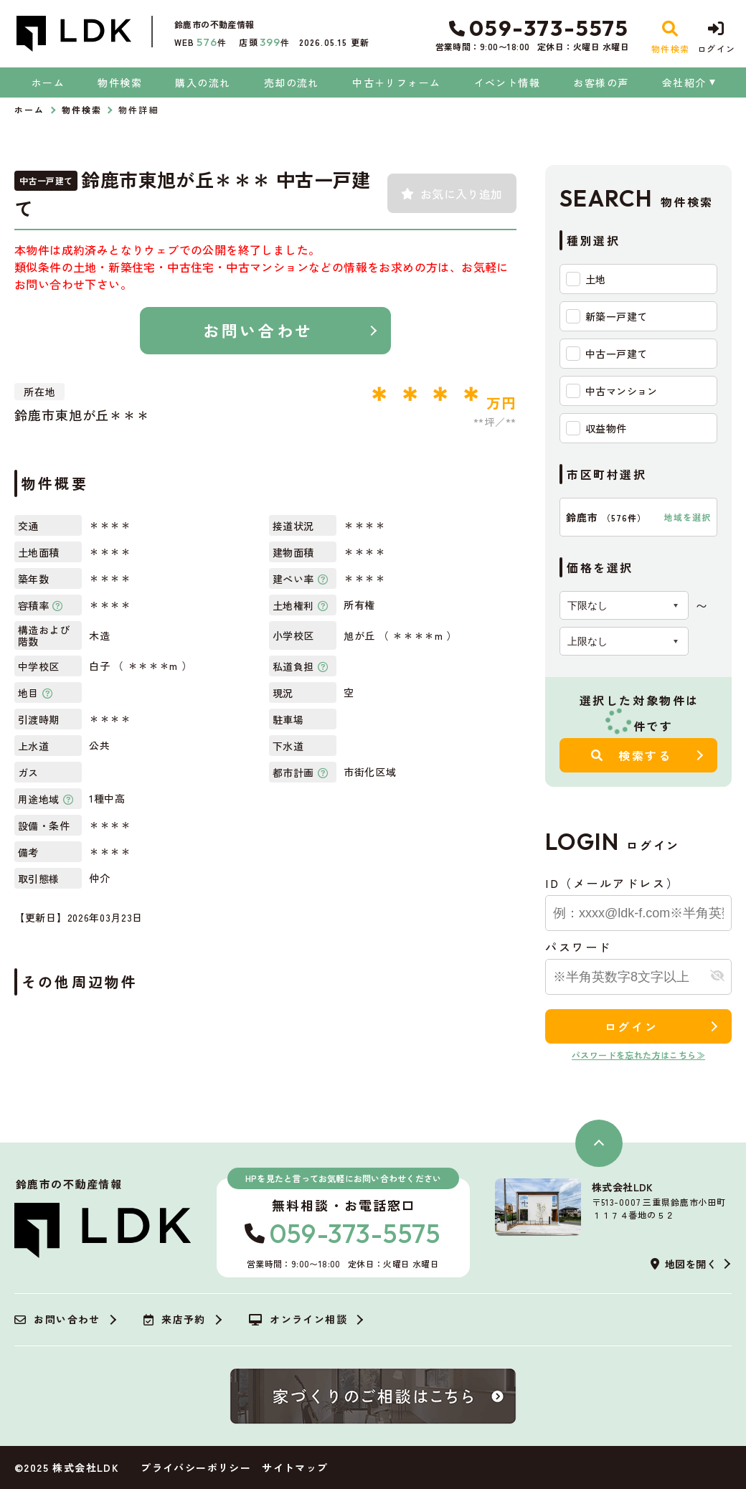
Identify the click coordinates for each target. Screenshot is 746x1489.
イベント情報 (507, 82)
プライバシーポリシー (196, 1467)
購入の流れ (202, 82)
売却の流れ (291, 82)
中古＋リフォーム (396, 82)
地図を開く (684, 1264)
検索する (631, 755)
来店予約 (174, 1319)
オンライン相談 (298, 1319)
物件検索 (120, 82)
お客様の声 (600, 82)
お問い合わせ (258, 329)
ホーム (48, 82)
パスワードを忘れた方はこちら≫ (638, 1055)
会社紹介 (684, 82)
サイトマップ (295, 1467)
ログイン (631, 1026)
